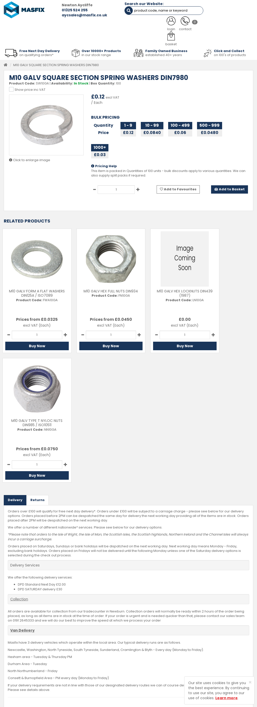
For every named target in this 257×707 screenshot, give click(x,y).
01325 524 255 (64, 10)
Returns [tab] (37, 368)
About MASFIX (102, 648)
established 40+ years (163, 53)
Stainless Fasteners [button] (233, 38)
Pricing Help (104, 164)
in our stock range (96, 53)
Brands (97, 663)
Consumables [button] (131, 38)
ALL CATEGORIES (52, 25)
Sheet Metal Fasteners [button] (52, 38)
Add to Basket (229, 187)
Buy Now (32, 344)
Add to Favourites (178, 187)
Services (98, 640)
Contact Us (144, 633)
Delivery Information (151, 640)
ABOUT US (90, 25)
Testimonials (101, 633)
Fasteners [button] (16, 38)
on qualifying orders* (36, 53)
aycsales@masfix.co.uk (74, 15)
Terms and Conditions (153, 663)
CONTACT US (195, 25)
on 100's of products (230, 53)
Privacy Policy (146, 656)
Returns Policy (146, 648)
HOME (17, 25)
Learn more (226, 697)
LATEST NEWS (157, 25)
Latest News (100, 656)
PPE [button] (173, 38)
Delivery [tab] (15, 368)
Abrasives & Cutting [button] (95, 38)
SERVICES (122, 25)
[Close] (250, 682)
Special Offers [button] (196, 38)
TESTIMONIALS (234, 25)
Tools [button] (156, 38)
